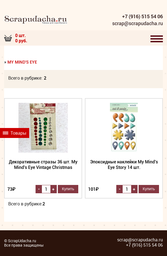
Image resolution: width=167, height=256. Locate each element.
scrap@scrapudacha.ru (137, 23)
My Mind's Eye (22, 62)
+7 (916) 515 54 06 (142, 16)
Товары (14, 133)
